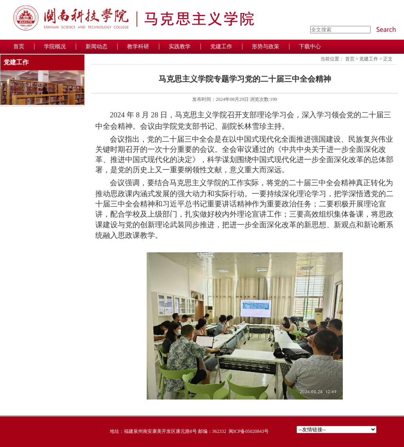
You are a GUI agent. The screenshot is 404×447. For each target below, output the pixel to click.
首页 (350, 59)
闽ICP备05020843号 (249, 431)
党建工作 (368, 59)
